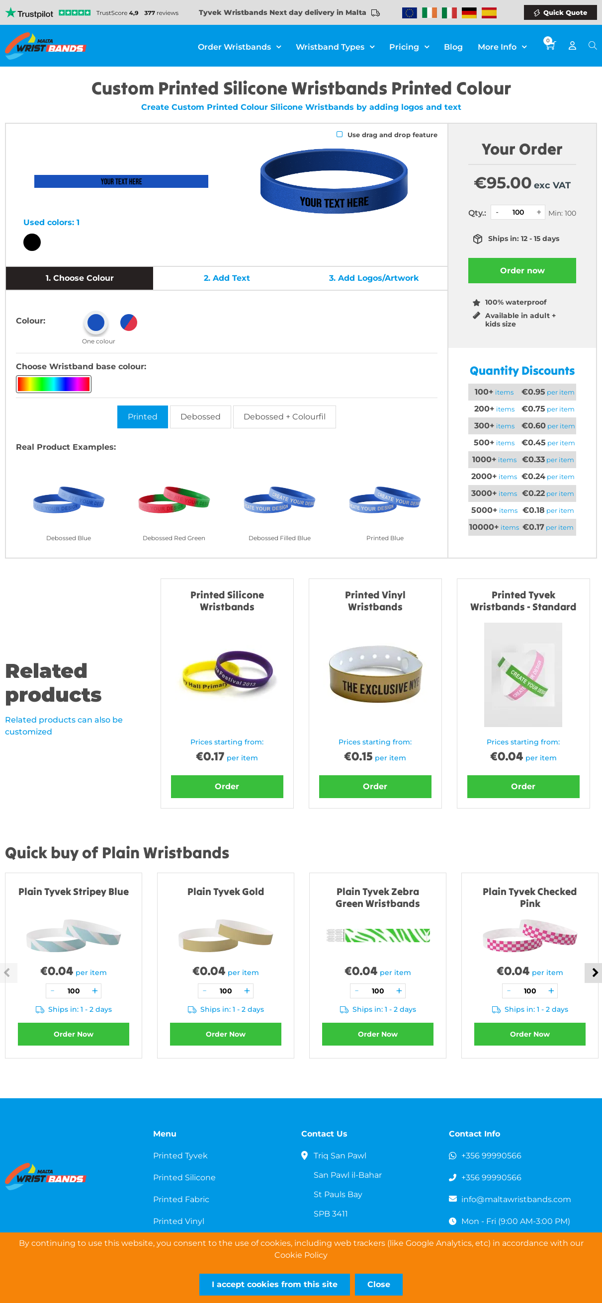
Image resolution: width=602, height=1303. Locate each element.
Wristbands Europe (409, 12)
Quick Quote (565, 12)
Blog (453, 46)
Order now (522, 270)
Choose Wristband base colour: (81, 366)
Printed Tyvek (180, 1155)
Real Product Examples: (66, 447)
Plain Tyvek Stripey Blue (73, 891)
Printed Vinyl (178, 1221)
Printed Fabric (181, 1199)
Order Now (73, 1034)
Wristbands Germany (469, 12)
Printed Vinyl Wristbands (375, 600)
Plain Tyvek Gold (225, 891)
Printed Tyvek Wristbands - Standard (523, 600)
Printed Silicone (184, 1177)
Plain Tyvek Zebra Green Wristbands (378, 897)
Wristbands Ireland (429, 12)
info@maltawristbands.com (516, 1199)
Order (227, 786)
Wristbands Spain (489, 12)
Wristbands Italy (449, 12)
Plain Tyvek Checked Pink (530, 897)
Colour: (30, 321)
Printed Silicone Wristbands (227, 600)
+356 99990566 (491, 1155)
